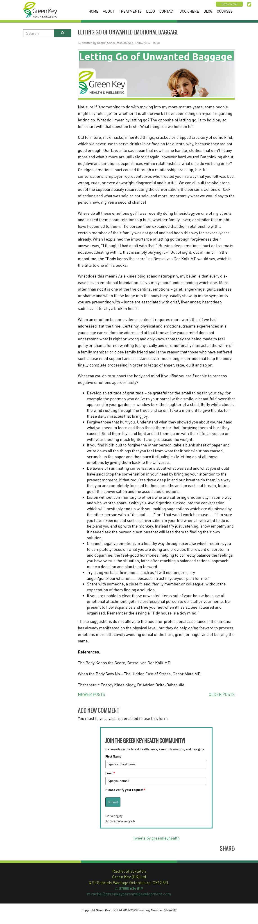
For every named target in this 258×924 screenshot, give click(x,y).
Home (93, 11)
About (108, 11)
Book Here (189, 11)
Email (110, 773)
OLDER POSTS (222, 694)
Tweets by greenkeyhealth (156, 837)
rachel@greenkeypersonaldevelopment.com (131, 893)
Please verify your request (125, 790)
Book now (229, 4)
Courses (225, 11)
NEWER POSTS (91, 694)
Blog (150, 11)
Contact (167, 11)
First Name (113, 756)
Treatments (130, 11)
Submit (113, 802)
